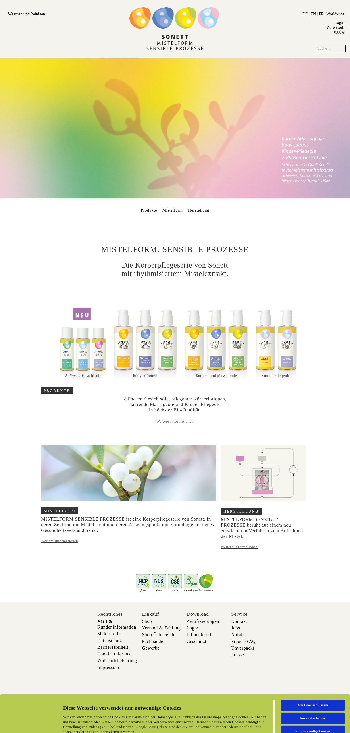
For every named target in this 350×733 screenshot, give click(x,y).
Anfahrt (239, 634)
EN (313, 14)
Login (339, 22)
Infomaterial (199, 634)
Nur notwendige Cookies (312, 696)
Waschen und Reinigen (26, 14)
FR (321, 14)
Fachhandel (153, 641)
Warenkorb (335, 27)
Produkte (149, 210)
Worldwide (335, 14)
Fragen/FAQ (243, 641)
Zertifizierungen (203, 621)
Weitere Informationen (175, 421)
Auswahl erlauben (313, 683)
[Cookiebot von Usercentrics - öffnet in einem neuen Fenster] (28, 724)
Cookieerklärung (114, 653)
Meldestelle (109, 633)
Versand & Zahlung (161, 627)
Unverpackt (242, 648)
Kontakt (239, 621)
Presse (237, 654)
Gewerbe (151, 648)
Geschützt (196, 641)
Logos (193, 627)
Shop (147, 621)
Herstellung (198, 210)
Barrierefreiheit (112, 647)
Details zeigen (230, 724)
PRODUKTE (57, 390)
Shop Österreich (158, 634)
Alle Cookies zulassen (312, 670)
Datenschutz (109, 640)
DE (305, 14)
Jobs (235, 627)
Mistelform (172, 210)
